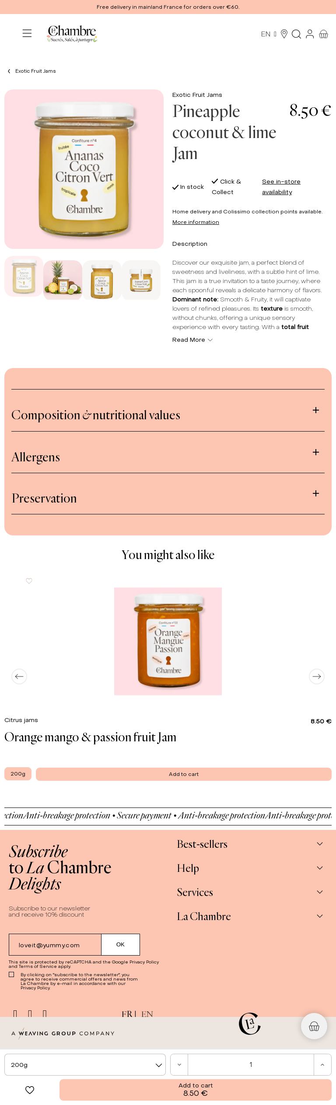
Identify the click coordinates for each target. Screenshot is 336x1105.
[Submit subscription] (121, 945)
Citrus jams (22, 720)
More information (195, 222)
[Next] (317, 676)
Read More (192, 340)
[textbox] (85, 1065)
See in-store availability (281, 187)
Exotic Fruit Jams (197, 95)
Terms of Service (38, 966)
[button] (168, 7)
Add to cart (195, 1090)
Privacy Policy (144, 962)
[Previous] (19, 676)
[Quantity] (251, 1064)
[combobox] (85, 1065)
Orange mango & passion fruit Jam (90, 736)
